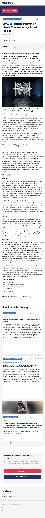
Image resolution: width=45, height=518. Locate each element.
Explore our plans (22, 477)
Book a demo (22, 471)
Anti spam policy (6, 514)
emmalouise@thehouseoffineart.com (13, 287)
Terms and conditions (7, 511)
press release (16, 296)
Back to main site (8, 496)
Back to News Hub (10, 10)
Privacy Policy (5, 508)
